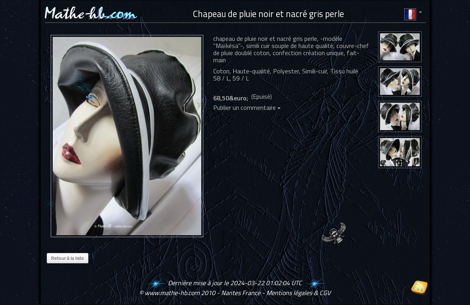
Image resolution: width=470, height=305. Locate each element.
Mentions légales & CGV (298, 292)
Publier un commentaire (247, 107)
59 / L (241, 78)
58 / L (221, 78)
